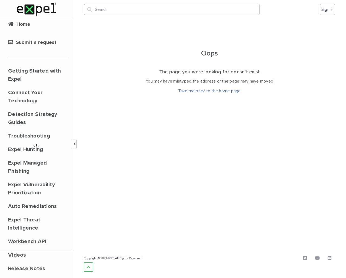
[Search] (172, 9)
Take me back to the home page (209, 91)
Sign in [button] (327, 9)
